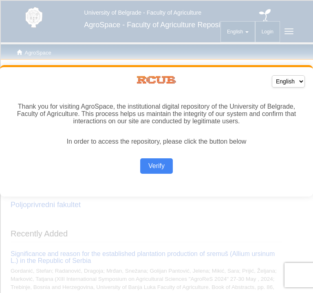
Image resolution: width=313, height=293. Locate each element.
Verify (156, 165)
